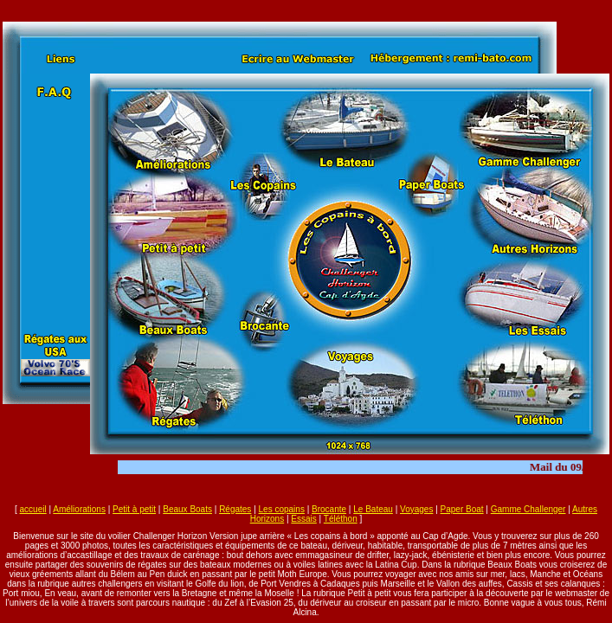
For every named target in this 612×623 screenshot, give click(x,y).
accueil (33, 509)
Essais (303, 518)
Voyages (416, 509)
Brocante (329, 509)
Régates (235, 509)
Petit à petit (134, 509)
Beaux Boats (187, 509)
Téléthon (341, 518)
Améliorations (79, 509)
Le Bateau (373, 509)
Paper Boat (462, 509)
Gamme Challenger (528, 509)
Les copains (282, 509)
